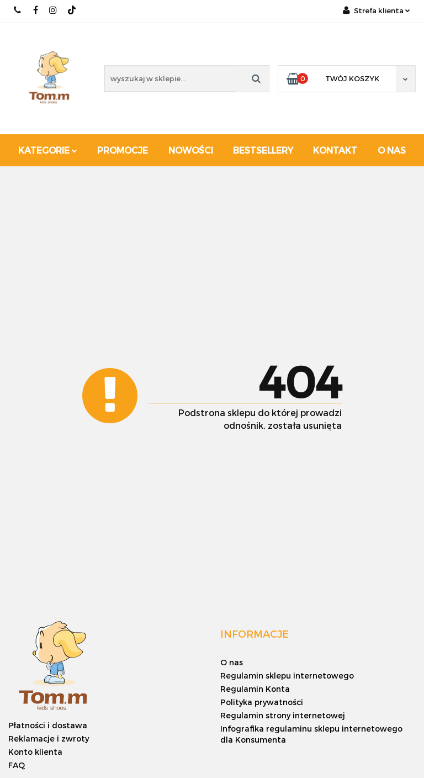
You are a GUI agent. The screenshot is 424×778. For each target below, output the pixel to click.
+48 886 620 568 (18, 10)
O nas (392, 150)
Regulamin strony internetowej (282, 715)
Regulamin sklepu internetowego (287, 675)
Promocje (122, 150)
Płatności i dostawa (47, 725)
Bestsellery (263, 150)
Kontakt (335, 150)
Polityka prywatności (261, 702)
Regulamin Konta (255, 688)
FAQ (16, 765)
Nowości (190, 150)
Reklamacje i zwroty (48, 738)
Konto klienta (35, 751)
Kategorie (47, 150)
